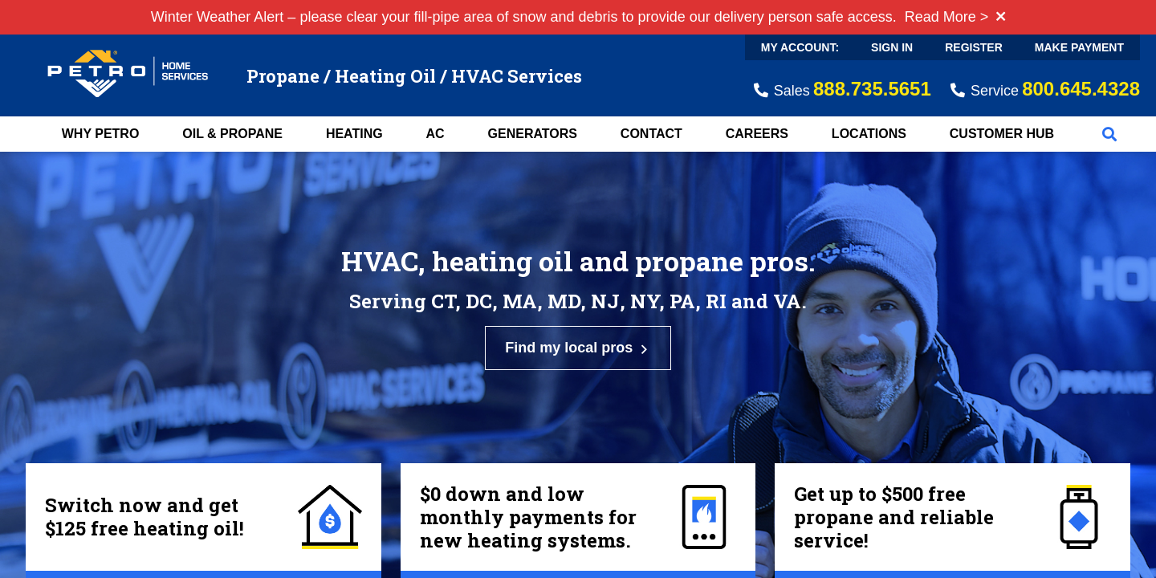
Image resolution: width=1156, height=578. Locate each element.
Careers (757, 133)
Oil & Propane (232, 133)
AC (435, 133)
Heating (354, 133)
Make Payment (1079, 47)
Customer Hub (1002, 133)
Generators (532, 133)
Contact (651, 133)
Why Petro (101, 133)
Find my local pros (578, 348)
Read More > (947, 17)
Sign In (892, 47)
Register (974, 47)
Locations (869, 133)
